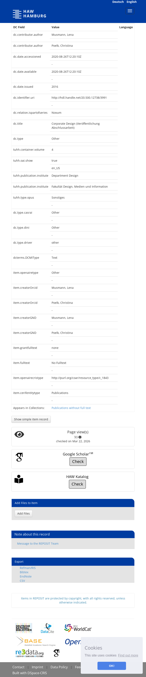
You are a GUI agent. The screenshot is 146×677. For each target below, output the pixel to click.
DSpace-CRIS (37, 673)
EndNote (26, 576)
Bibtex (24, 572)
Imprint (37, 667)
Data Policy (59, 667)
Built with (20, 673)
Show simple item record (31, 419)
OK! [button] (111, 665)
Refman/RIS (28, 568)
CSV (22, 581)
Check (78, 461)
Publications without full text (71, 408)
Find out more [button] (128, 655)
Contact (18, 667)
